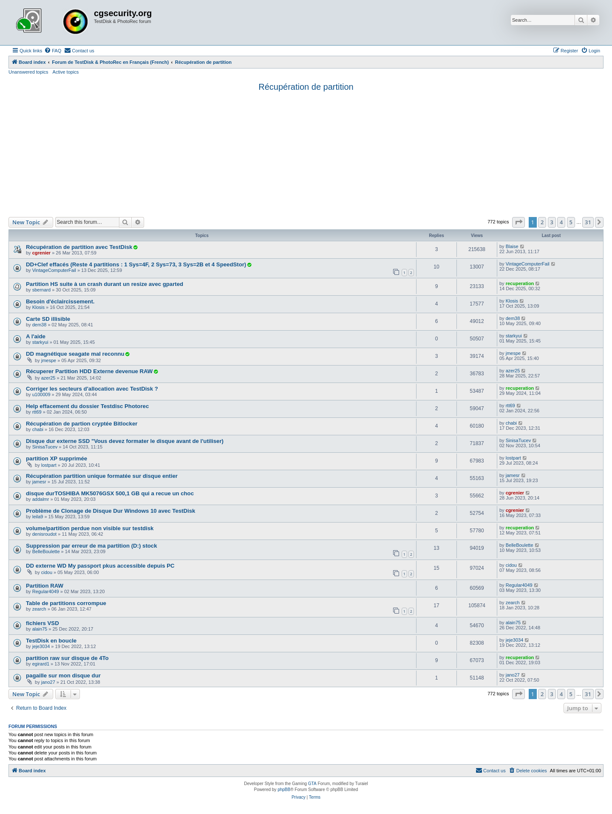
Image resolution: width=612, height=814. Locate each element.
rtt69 (37, 411)
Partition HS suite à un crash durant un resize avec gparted (104, 284)
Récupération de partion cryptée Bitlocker (81, 423)
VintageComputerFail (54, 270)
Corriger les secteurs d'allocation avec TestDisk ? (92, 389)
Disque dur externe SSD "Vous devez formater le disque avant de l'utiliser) (125, 441)
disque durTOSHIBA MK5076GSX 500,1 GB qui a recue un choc (110, 493)
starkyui (40, 342)
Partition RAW (44, 586)
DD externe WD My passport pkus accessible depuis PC (100, 566)
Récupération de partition (305, 86)
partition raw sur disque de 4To (67, 658)
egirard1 (40, 663)
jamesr (39, 481)
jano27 (48, 682)
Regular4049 (45, 591)
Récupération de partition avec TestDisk (79, 247)
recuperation (520, 283)
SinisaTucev (45, 446)
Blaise (512, 246)
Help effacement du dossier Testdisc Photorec (87, 406)
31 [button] (588, 222)
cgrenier (41, 252)
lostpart (49, 465)
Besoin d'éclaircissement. (60, 301)
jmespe (48, 360)
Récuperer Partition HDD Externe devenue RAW (89, 371)
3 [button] (551, 222)
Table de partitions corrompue (66, 603)
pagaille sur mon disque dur (63, 675)
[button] (518, 222)
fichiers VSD (42, 623)
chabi (37, 429)
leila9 (37, 516)
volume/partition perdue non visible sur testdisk (89, 528)
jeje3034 (41, 646)
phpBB (284, 789)
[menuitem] (52, 51)
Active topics (66, 71)
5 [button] (571, 222)
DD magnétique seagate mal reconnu (75, 354)
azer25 (48, 377)
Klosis (38, 307)
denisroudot (44, 534)
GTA (312, 783)
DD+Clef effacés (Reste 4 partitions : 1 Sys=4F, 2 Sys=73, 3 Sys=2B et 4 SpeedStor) (136, 264)
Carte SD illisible (48, 319)
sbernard (41, 289)
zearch (39, 608)
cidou (46, 572)
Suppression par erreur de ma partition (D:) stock (91, 546)
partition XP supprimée (56, 458)
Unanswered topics (28, 71)
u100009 (41, 394)
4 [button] (561, 222)
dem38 (39, 324)
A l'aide (35, 336)
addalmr (40, 499)
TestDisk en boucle (51, 640)
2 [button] (542, 222)
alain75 (39, 628)
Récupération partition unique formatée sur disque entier (102, 476)
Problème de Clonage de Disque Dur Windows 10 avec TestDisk (110, 511)
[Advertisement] (306, 153)
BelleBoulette (46, 551)
